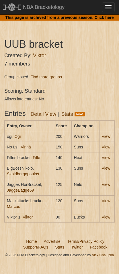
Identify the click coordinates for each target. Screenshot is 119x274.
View (106, 136)
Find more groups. (46, 77)
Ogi (17, 136)
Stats (73, 114)
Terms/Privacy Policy (85, 241)
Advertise (52, 241)
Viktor (39, 55)
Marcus (13, 206)
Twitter (77, 247)
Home (31, 241)
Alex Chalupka (103, 255)
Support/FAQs (35, 247)
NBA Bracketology (44, 7)
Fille (36, 157)
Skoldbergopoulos (23, 174)
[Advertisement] (61, 24)
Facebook (98, 247)
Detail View (43, 114)
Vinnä (26, 147)
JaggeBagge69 (20, 190)
